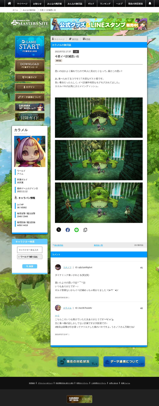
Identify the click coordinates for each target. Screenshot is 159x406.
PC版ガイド (30, 77)
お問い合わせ (113, 383)
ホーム (15, 10)
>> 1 (57, 315)
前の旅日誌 (58, 245)
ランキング (105, 3)
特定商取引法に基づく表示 (65, 383)
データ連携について (30, 97)
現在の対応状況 (135, 3)
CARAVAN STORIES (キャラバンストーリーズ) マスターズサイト (29, 23)
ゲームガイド (30, 117)
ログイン (30, 87)
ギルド (91, 3)
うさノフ (67, 267)
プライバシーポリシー (45, 383)
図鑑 (88, 39)
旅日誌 (75, 39)
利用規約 (32, 383)
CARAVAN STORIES (79, 399)
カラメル (67, 307)
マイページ (22, 3)
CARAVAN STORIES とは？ (30, 107)
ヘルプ (119, 3)
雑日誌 (58, 60)
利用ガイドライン (82, 383)
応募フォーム (125, 383)
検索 (31, 266)
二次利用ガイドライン (98, 383)
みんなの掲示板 (54, 3)
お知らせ (37, 3)
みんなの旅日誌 (75, 3)
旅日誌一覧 (98, 245)
